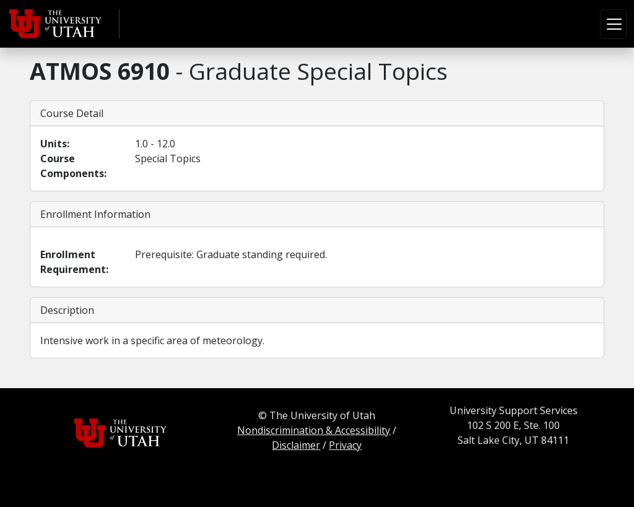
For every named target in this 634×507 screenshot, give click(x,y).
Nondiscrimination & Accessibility (313, 430)
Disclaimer (296, 445)
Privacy (345, 445)
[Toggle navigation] (613, 24)
